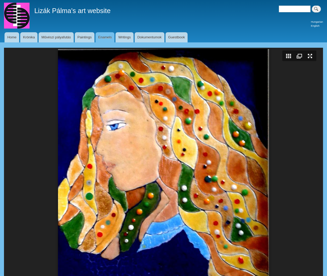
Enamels (105, 37)
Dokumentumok (149, 37)
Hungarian (317, 21)
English (315, 25)
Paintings (84, 37)
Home (11, 37)
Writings (124, 37)
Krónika (29, 37)
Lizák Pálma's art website (72, 10)
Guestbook (176, 37)
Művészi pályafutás (56, 37)
